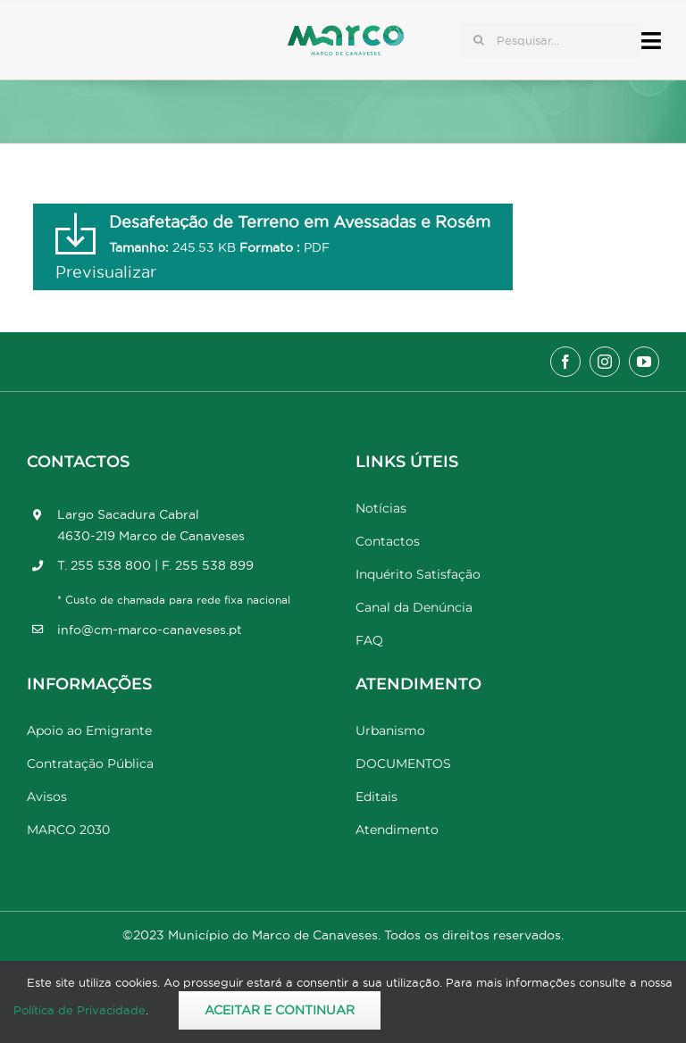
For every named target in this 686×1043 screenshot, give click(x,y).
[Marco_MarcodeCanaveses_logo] (346, 32)
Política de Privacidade (79, 1010)
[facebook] (565, 361)
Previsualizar (105, 271)
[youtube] (644, 361)
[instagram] (605, 361)
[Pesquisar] (479, 40)
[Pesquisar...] (551, 40)
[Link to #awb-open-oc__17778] (651, 40)
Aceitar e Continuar (280, 1010)
